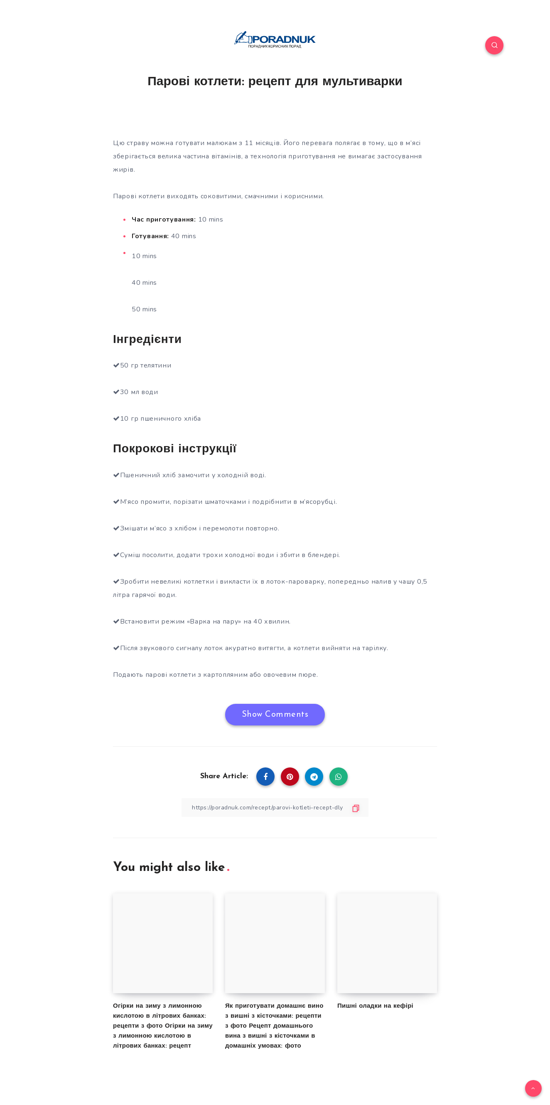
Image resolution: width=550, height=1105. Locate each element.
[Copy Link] (275, 807)
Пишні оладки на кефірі (375, 1006)
